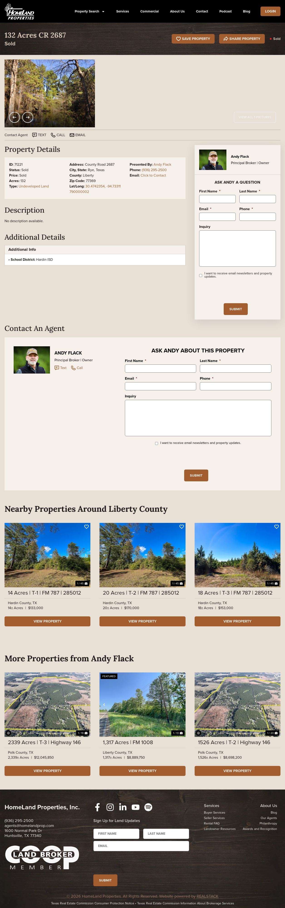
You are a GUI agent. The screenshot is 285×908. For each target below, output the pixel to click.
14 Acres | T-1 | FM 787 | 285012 (44, 592)
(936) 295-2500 (154, 169)
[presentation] (233, 291)
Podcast (225, 11)
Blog (246, 11)
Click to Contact (153, 175)
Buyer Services (214, 812)
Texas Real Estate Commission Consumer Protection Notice (92, 903)
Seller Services (214, 818)
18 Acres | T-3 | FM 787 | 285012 (235, 592)
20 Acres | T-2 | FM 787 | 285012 (141, 592)
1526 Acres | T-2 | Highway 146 (234, 742)
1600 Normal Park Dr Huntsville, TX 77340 (23, 833)
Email (205, 209)
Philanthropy (268, 823)
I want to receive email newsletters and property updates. (238, 275)
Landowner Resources (220, 829)
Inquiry (204, 226)
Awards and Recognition (260, 829)
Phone (246, 209)
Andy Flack (162, 164)
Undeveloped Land (34, 186)
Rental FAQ (212, 823)
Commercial (149, 11)
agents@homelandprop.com (29, 826)
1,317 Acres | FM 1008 (128, 742)
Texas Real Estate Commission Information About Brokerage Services (185, 903)
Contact (202, 11)
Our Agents (269, 818)
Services (122, 11)
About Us (177, 11)
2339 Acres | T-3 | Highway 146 (44, 742)
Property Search (90, 11)
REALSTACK (207, 896)
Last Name (249, 191)
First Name (210, 191)
